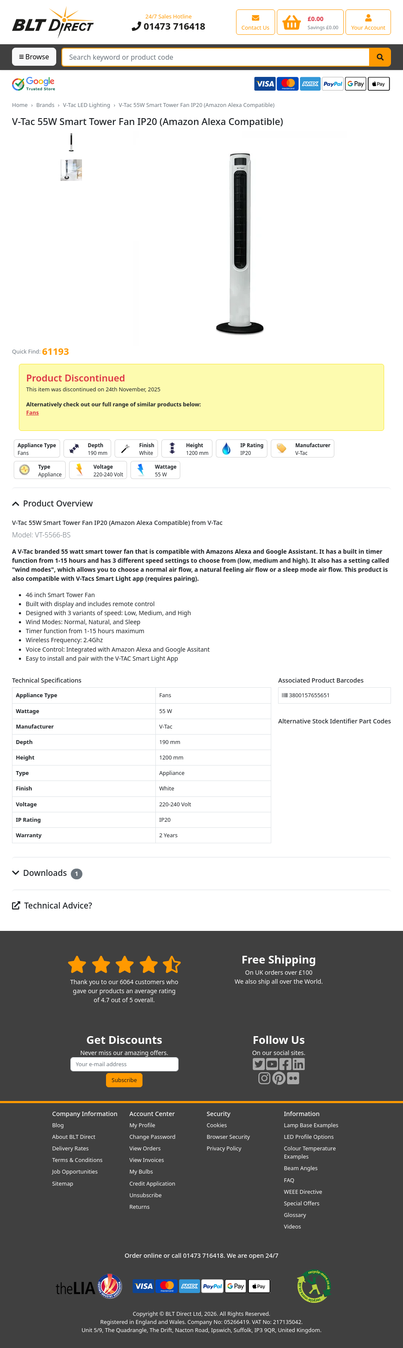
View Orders (145, 1148)
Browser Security (228, 1137)
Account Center (152, 1114)
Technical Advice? (52, 905)
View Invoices (147, 1160)
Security (218, 1114)
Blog (58, 1125)
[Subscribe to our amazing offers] (124, 1064)
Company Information (85, 1114)
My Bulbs (141, 1171)
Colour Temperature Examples (310, 1152)
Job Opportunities (75, 1171)
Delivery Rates (70, 1148)
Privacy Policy (224, 1148)
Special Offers (302, 1203)
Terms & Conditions (77, 1160)
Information (302, 1114)
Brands (45, 105)
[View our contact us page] (255, 21)
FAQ (289, 1180)
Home (19, 105)
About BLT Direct (74, 1137)
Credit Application (153, 1183)
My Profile (142, 1125)
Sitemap (62, 1183)
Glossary (295, 1215)
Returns (140, 1207)
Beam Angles (301, 1168)
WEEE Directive (303, 1192)
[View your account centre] (368, 21)
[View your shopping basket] (310, 21)
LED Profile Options (309, 1137)
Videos (292, 1226)
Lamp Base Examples (311, 1125)
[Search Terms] (215, 57)
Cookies (217, 1125)
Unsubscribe (146, 1195)
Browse (34, 56)
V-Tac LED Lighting (86, 105)
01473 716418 (168, 26)
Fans (32, 412)
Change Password (153, 1137)
